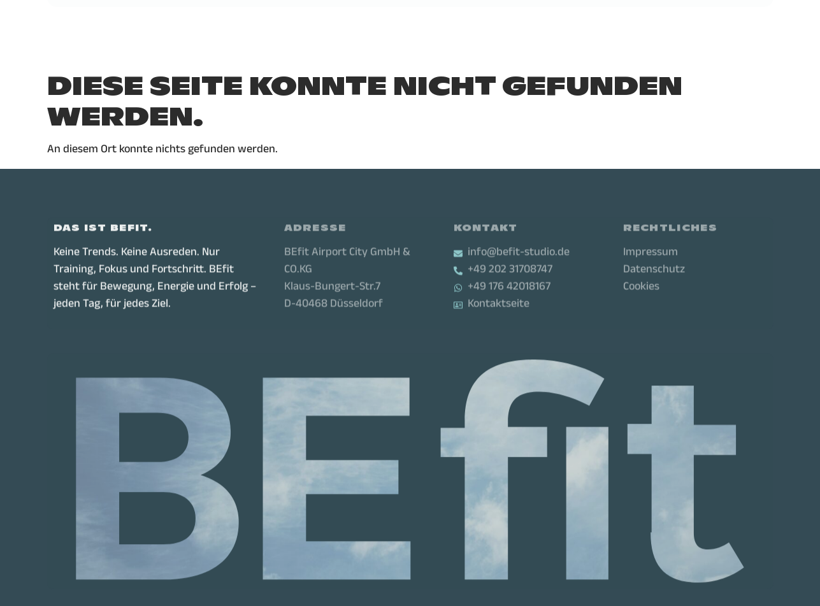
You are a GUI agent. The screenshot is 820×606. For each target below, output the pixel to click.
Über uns (391, 22)
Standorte (315, 22)
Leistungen (234, 22)
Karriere (511, 22)
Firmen (452, 22)
